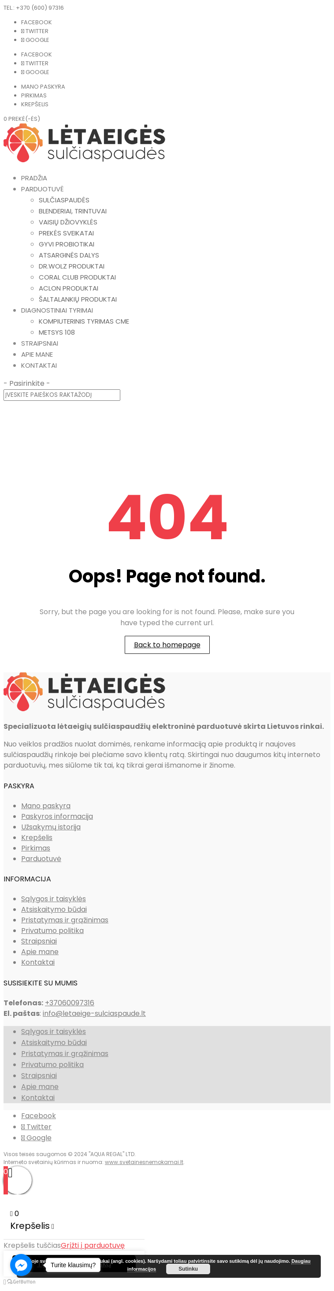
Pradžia (34, 178)
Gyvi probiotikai (66, 244)
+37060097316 (69, 1003)
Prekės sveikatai (66, 233)
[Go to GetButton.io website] (21, 1282)
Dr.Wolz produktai (71, 266)
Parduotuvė (42, 189)
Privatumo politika (52, 930)
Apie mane (37, 354)
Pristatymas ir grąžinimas (64, 920)
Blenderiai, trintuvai (73, 211)
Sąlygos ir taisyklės (53, 899)
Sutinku (188, 1269)
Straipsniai (39, 343)
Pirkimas (34, 95)
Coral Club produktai (77, 277)
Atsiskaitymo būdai (54, 909)
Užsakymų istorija (51, 827)
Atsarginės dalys (69, 255)
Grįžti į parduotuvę (93, 1245)
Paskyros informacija (57, 816)
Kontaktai (39, 365)
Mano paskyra (43, 86)
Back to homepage (167, 645)
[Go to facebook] (21, 1265)
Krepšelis (34, 104)
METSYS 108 (57, 332)
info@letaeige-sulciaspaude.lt (94, 1013)
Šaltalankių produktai (78, 299)
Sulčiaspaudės (64, 200)
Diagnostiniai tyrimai (57, 310)
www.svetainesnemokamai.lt (144, 1162)
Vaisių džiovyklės (68, 222)
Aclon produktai (68, 288)
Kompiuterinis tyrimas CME (84, 321)
